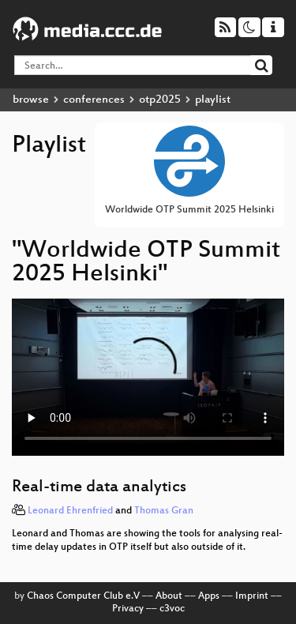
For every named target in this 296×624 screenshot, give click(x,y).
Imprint (251, 596)
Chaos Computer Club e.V (83, 596)
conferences (94, 100)
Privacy (128, 609)
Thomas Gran (163, 511)
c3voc (172, 609)
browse (31, 100)
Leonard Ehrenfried (70, 511)
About (168, 596)
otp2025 (160, 100)
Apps (208, 596)
